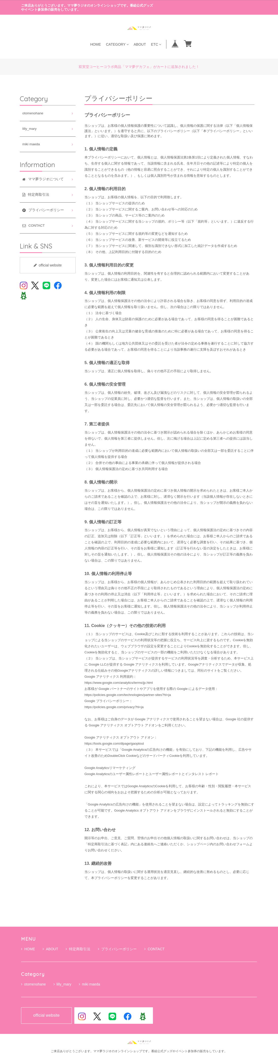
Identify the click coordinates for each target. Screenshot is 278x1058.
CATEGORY (117, 44)
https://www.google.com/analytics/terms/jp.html (118, 683)
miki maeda (31, 144)
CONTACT (154, 949)
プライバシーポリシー (117, 949)
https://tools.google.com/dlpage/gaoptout (114, 743)
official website (48, 265)
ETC (156, 44)
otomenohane (32, 113)
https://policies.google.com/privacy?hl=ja (114, 707)
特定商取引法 (78, 949)
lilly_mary (29, 129)
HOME (95, 44)
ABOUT (140, 44)
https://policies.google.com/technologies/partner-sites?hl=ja (127, 695)
